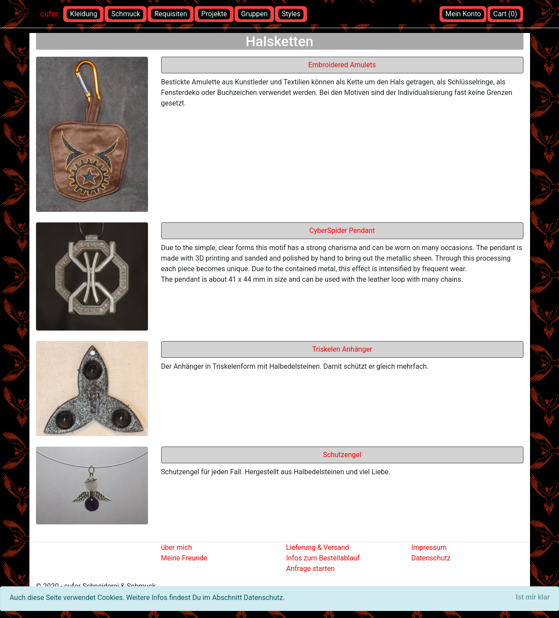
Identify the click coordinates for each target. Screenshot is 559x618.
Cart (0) (505, 14)
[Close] (533, 597)
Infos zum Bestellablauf (323, 558)
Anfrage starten (310, 568)
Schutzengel (342, 455)
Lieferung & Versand (317, 547)
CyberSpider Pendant (342, 230)
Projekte (214, 14)
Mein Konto (463, 14)
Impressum (429, 547)
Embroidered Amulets (342, 65)
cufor (49, 13)
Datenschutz (431, 558)
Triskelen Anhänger (342, 349)
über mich (176, 547)
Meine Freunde (184, 558)
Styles (290, 14)
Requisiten (170, 14)
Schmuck (125, 14)
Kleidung (83, 14)
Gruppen (254, 14)
